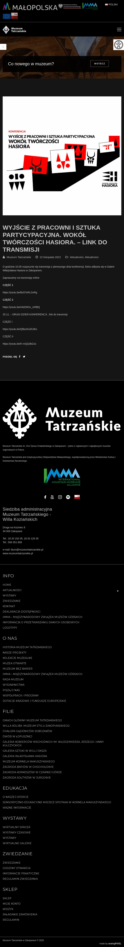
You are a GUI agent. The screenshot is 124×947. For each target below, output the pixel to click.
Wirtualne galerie (17, 843)
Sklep (7, 898)
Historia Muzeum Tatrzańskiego (27, 647)
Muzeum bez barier (17, 668)
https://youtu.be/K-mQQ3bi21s (19, 343)
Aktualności (76, 257)
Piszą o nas (11, 690)
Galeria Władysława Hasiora (25, 756)
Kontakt (9, 606)
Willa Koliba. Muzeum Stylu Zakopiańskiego (36, 725)
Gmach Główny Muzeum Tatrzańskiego (32, 720)
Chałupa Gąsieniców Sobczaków (27, 731)
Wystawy (9, 595)
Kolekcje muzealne (17, 658)
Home (7, 584)
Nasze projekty (14, 652)
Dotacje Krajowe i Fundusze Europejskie (34, 701)
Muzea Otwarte (14, 663)
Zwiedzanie (12, 601)
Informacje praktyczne (21, 873)
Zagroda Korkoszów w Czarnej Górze (32, 772)
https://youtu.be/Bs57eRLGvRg (20, 292)
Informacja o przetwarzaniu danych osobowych (41, 622)
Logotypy (10, 627)
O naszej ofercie (16, 797)
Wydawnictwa (13, 684)
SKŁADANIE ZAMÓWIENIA (20, 914)
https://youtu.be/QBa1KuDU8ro (20, 329)
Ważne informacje (17, 807)
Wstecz (99, 63)
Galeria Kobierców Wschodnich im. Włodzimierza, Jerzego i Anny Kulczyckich (53, 743)
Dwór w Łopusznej (17, 736)
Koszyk (8, 909)
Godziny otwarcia (17, 868)
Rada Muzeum (13, 679)
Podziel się (10, 356)
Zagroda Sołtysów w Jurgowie (27, 777)
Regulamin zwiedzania (20, 878)
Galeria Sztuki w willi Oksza (25, 750)
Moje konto (12, 903)
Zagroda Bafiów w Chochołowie (28, 767)
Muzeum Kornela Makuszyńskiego (29, 761)
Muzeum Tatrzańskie (19, 257)
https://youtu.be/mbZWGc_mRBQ (21, 307)
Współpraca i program (21, 695)
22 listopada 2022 (50, 257)
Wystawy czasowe (17, 832)
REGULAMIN (11, 919)
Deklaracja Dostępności (22, 611)
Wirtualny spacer (16, 827)
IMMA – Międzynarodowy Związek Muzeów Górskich (42, 617)
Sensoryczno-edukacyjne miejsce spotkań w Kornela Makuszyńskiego (57, 802)
